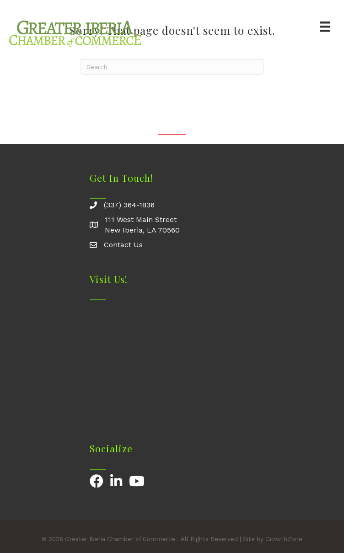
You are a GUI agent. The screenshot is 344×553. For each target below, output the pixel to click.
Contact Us (123, 244)
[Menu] (325, 26)
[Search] (172, 67)
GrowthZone (283, 539)
